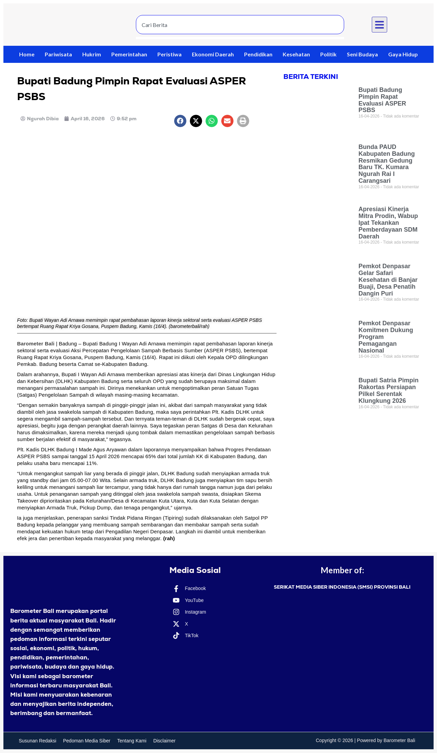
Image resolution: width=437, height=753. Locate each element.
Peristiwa (169, 54)
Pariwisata (58, 54)
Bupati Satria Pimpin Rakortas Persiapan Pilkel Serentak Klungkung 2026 (388, 390)
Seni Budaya (362, 54)
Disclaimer (164, 740)
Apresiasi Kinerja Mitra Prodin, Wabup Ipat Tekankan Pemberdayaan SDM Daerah (388, 222)
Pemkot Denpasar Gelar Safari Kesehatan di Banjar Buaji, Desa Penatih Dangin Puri (388, 280)
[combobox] (240, 24)
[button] (379, 24)
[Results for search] (240, 38)
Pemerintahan (129, 54)
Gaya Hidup (403, 54)
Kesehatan (296, 54)
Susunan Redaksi (37, 740)
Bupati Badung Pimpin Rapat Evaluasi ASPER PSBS (382, 99)
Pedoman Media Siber (87, 740)
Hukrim (91, 54)
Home (26, 54)
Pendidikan (258, 54)
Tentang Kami (131, 740)
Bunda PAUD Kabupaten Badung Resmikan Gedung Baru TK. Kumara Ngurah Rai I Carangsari (386, 163)
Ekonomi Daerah (213, 54)
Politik (328, 54)
